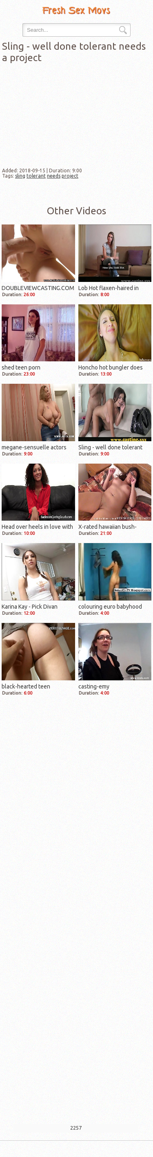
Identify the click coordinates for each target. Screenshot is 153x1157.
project (70, 175)
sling (20, 175)
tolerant (36, 175)
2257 (76, 1128)
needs (53, 175)
